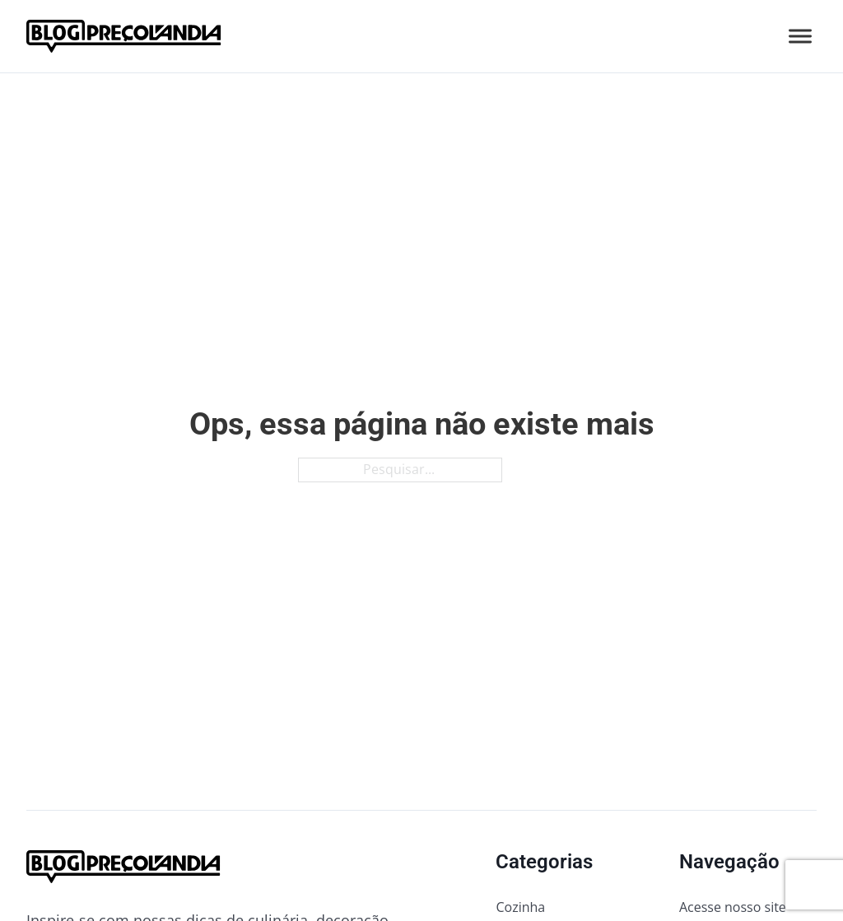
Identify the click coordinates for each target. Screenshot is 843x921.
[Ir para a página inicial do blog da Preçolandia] (123, 36)
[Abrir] (800, 37)
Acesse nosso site (732, 907)
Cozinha (520, 907)
